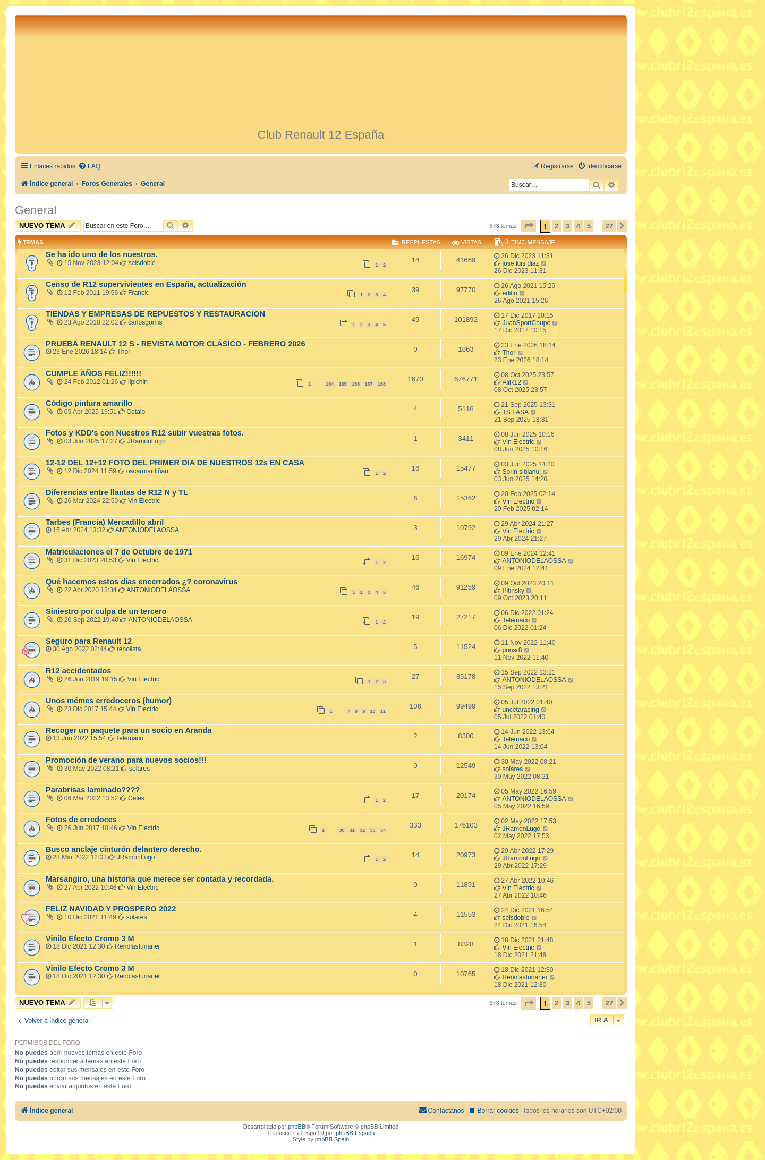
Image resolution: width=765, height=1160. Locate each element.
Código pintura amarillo (89, 403)
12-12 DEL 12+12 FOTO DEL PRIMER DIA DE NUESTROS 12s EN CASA (175, 462)
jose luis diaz (520, 263)
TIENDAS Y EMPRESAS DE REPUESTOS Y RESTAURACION (155, 314)
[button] (528, 226)
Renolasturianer (137, 946)
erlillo (509, 293)
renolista (129, 649)
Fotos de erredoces (81, 819)
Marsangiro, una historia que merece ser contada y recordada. (160, 879)
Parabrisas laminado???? (93, 790)
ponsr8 (512, 650)
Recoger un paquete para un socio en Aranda (128, 730)
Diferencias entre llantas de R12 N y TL (117, 492)
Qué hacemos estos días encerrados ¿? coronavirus (141, 581)
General (35, 210)
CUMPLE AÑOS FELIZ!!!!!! (93, 373)
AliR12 (511, 382)
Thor (123, 351)
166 (356, 384)
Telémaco (516, 620)
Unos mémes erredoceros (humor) (109, 700)
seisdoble (142, 263)
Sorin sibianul (521, 471)
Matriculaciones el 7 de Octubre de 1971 (119, 552)
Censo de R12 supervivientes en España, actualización (146, 284)
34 (383, 830)
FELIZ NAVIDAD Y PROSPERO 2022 (111, 909)
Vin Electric (518, 442)
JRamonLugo (147, 441)
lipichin (138, 382)
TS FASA (515, 412)
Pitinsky (513, 590)
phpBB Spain (332, 1139)
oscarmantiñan (147, 471)
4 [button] (578, 226)
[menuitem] (89, 166)
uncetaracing (520, 709)
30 (341, 830)
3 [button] (568, 226)
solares (139, 768)
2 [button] (556, 226)
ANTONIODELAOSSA (147, 530)
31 (352, 830)
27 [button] (609, 226)
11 (383, 711)
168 (382, 384)
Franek (138, 292)
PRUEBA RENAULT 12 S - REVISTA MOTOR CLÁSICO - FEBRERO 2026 (175, 343)
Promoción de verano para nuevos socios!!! (126, 760)
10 (373, 711)
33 (373, 830)
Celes (136, 798)
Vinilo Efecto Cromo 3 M (90, 938)
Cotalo (135, 411)
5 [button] (589, 226)
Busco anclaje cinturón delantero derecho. (124, 849)
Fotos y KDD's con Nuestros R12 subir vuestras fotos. (145, 433)
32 (362, 830)
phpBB (296, 1126)
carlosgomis (145, 322)
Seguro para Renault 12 (89, 641)
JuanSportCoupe (526, 323)
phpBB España (355, 1133)
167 (369, 384)
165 (343, 384)
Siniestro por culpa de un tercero (106, 611)
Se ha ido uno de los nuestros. (102, 254)
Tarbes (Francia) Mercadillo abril (105, 522)
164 (330, 384)
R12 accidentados (78, 671)
